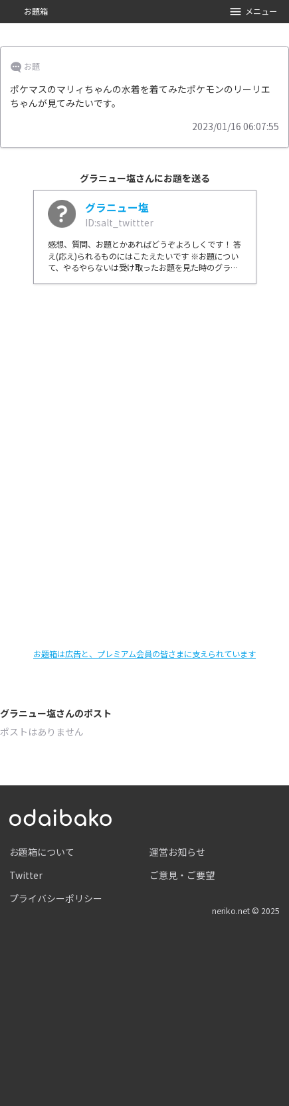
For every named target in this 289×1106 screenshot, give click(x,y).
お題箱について (41, 851)
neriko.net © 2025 (246, 911)
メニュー (253, 12)
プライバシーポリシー (55, 898)
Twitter (26, 875)
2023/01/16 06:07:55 (235, 126)
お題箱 (36, 11)
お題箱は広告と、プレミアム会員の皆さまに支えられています (144, 654)
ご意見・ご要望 (182, 875)
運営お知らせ (177, 851)
